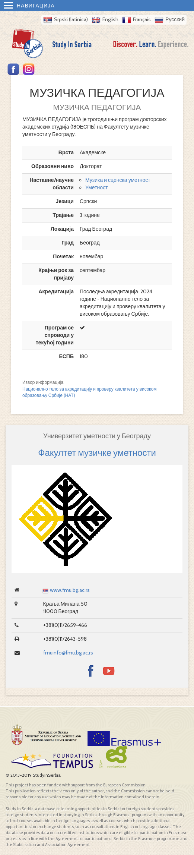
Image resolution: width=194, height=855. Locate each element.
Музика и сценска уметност (117, 180)
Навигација (29, 5)
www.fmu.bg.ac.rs (70, 590)
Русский (175, 19)
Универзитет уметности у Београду (97, 436)
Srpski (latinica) (71, 19)
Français (142, 19)
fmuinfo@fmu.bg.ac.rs (68, 652)
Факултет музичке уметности (97, 452)
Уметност (96, 187)
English (110, 19)
